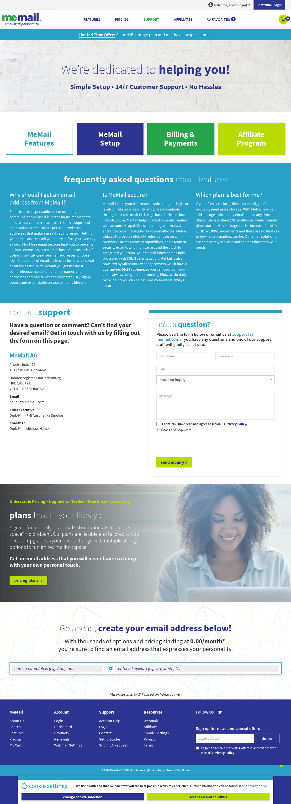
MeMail (114, 770)
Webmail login (269, 5)
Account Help (109, 720)
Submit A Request (113, 745)
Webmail (151, 720)
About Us (17, 720)
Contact (105, 732)
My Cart (15, 745)
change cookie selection (82, 796)
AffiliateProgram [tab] (251, 139)
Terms (149, 745)
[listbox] (215, 379)
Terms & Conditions (178, 770)
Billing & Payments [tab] (180, 139)
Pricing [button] (122, 19)
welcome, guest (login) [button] (229, 4)
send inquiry (174, 462)
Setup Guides (110, 739)
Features (17, 732)
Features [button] (91, 19)
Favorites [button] (221, 19)
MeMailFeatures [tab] (39, 139)
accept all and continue (208, 796)
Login (58, 720)
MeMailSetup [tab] (110, 139)
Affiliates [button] (183, 19)
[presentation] (192, 444)
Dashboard (63, 726)
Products (61, 732)
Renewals (61, 739)
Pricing (15, 739)
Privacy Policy (156, 770)
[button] (284, 20)
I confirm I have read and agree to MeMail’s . (204, 424)
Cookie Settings (156, 732)
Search (15, 726)
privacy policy (257, 786)
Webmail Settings (68, 745)
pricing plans (28, 580)
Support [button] (151, 19)
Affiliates (151, 726)
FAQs (103, 726)
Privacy (149, 739)
